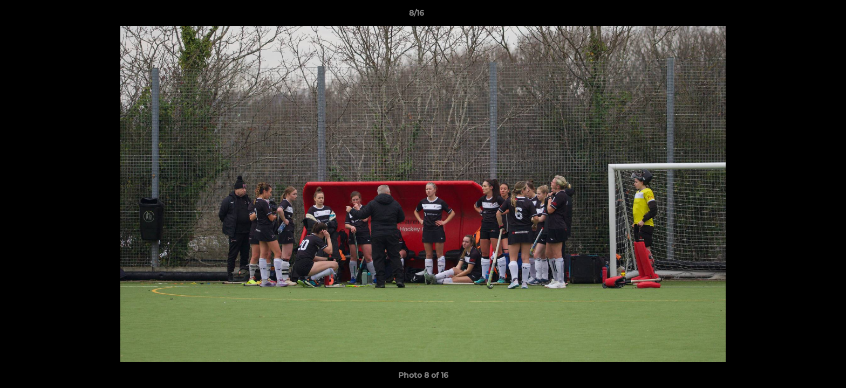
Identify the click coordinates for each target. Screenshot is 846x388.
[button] (800, 15)
